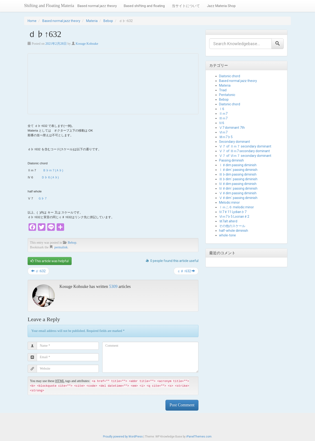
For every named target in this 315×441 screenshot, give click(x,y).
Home (32, 21)
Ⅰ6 (221, 109)
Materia (92, 21)
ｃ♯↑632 (186, 271)
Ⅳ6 (221, 123)
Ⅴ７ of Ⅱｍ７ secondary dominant (245, 146)
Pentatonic (227, 95)
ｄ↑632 (38, 271)
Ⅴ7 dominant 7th (232, 127)
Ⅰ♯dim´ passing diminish (238, 170)
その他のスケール (232, 226)
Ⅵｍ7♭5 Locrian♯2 (234, 216)
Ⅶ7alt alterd (228, 221)
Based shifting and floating (144, 6)
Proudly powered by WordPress (123, 436)
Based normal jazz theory (97, 6)
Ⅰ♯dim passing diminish (237, 165)
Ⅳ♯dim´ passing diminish (238, 188)
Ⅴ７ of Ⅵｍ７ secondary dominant (245, 156)
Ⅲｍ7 (223, 118)
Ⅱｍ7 (223, 113)
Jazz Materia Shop (221, 6)
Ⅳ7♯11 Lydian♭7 (232, 212)
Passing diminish (231, 160)
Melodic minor (229, 202)
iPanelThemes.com (199, 436)
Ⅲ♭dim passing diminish (237, 174)
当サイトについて (186, 6)
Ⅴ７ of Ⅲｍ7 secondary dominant (244, 151)
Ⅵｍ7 (223, 132)
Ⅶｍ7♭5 (226, 137)
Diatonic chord (229, 76)
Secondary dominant (234, 141)
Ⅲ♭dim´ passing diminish (238, 179)
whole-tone (227, 235)
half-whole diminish (233, 230)
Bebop (108, 21)
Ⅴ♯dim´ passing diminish (238, 198)
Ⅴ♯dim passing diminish (237, 193)
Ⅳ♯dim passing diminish (237, 184)
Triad (223, 90)
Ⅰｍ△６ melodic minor (236, 207)
